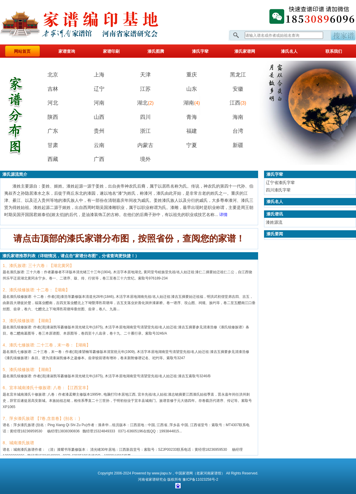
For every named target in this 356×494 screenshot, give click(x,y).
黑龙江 (238, 75)
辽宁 (99, 89)
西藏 (52, 159)
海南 (238, 117)
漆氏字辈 (200, 51)
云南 (99, 145)
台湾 (238, 131)
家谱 (152, 479)
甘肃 (52, 145)
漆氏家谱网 (244, 51)
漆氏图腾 (155, 51)
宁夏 (191, 145)
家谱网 (89, 22)
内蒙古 (145, 145)
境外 (145, 159)
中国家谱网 (184, 473)
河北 (52, 103)
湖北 (145, 103)
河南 (99, 103)
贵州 (99, 131)
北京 (52, 75)
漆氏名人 (289, 51)
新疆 (238, 145)
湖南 (191, 103)
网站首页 (22, 51)
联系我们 (333, 51)
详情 (223, 214)
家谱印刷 (111, 51)
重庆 (191, 75)
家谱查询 (66, 51)
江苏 (145, 89)
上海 (99, 75)
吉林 (52, 89)
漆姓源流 (274, 222)
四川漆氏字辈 (278, 190)
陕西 (52, 117)
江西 (238, 103)
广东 (52, 131)
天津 (145, 75)
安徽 (238, 89)
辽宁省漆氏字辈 (280, 182)
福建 (191, 131)
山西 (99, 117)
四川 (145, 117)
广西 (99, 159)
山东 (191, 89)
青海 (191, 117)
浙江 (145, 131)
